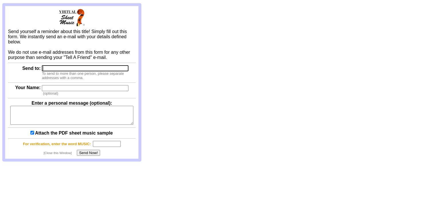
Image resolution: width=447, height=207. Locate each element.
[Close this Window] (58, 156)
